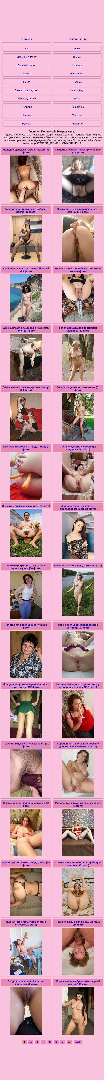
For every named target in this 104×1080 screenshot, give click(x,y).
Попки (26, 73)
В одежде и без (27, 98)
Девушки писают (26, 56)
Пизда (26, 81)
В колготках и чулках (27, 90)
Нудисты (27, 106)
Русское (27, 123)
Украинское (77, 106)
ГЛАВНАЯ (26, 39)
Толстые (77, 115)
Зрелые (26, 115)
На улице (77, 65)
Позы (77, 98)
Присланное (77, 73)
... (69, 1041)
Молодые (77, 123)
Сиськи (77, 56)
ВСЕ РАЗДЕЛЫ (77, 39)
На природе (77, 90)
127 (77, 1041)
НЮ (27, 48)
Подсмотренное (27, 65)
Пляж (77, 48)
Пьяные (77, 81)
